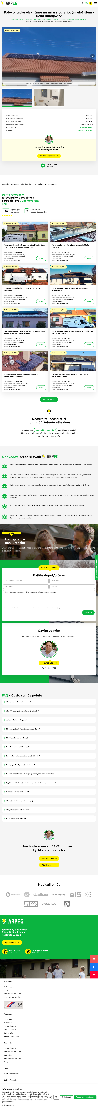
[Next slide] (92, 56)
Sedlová (80, 130)
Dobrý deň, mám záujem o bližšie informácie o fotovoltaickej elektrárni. (49, 596)
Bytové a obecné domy (12, 994)
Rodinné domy (9, 987)
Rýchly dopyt (12, 942)
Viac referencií (49, 399)
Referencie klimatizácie (12, 1058)
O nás (6, 1068)
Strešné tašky (88, 130)
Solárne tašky (9, 1033)
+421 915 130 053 (49, 663)
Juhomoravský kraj (86, 127)
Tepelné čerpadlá (10, 1026)
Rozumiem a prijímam (85, 1097)
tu (59, 607)
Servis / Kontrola (10, 1030)
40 (26, 211)
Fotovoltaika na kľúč (17, 19)
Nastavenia (56, 1097)
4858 (5, 211)
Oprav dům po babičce (12, 997)
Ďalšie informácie (8, 1105)
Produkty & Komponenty (12, 1036)
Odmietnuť (66, 1097)
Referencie (8, 1043)
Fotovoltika (8, 982)
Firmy (6, 990)
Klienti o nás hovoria (11, 1074)
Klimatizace (8, 1023)
